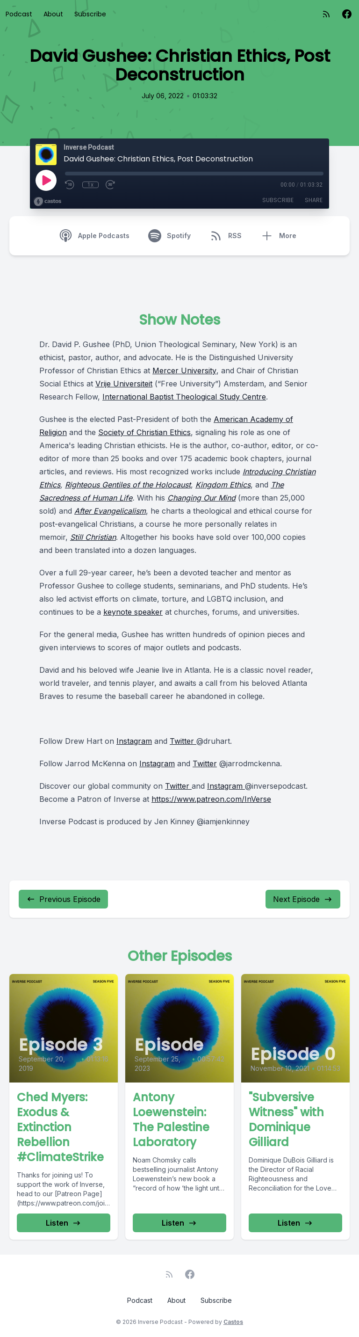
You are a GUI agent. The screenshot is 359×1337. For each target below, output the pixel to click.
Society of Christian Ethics (144, 432)
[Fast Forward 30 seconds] (111, 185)
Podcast (19, 14)
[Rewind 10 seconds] (70, 185)
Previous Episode (63, 899)
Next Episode (303, 899)
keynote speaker (133, 612)
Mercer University (184, 370)
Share (314, 200)
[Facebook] (346, 14)
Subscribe (90, 14)
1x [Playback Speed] (90, 185)
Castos (233, 1321)
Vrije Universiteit (123, 383)
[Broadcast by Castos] (47, 201)
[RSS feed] (326, 14)
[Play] (46, 180)
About (53, 14)
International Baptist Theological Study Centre (184, 396)
